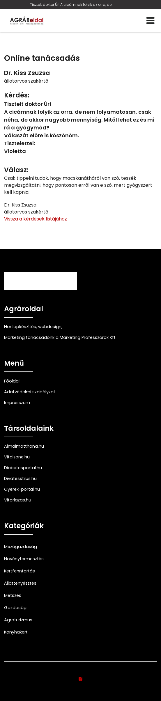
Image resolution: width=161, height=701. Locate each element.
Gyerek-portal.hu (22, 489)
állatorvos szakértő (26, 81)
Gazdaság (15, 608)
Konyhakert (16, 632)
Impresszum (17, 402)
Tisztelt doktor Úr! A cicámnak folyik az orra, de (71, 4)
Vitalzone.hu (17, 457)
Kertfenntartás (19, 571)
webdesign (49, 327)
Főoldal (12, 381)
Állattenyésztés (20, 583)
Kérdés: (16, 95)
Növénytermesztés (24, 559)
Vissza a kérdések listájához (35, 219)
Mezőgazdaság (20, 546)
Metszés (12, 595)
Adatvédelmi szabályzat (29, 392)
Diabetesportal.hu (23, 468)
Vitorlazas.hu (17, 500)
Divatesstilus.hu (20, 478)
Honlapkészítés (20, 327)
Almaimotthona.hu (24, 446)
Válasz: (16, 170)
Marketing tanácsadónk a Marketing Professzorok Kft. (60, 337)
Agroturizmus (18, 620)
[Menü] (150, 21)
